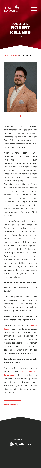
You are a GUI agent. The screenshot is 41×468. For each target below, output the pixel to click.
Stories (15, 55)
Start (7, 55)
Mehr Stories (11, 404)
